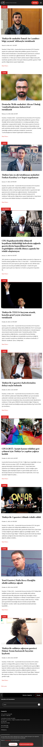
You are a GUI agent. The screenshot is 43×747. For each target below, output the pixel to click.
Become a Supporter (27, 695)
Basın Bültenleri (6, 209)
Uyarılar (4, 6)
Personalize (13, 744)
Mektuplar (5, 417)
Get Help (35, 2)
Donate (38, 695)
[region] (21, 740)
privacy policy (8, 740)
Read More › (5, 66)
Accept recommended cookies (26, 744)
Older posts (4, 686)
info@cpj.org (3, 729)
